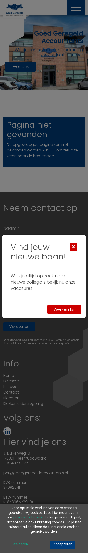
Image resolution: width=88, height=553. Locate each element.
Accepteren (63, 544)
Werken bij (64, 309)
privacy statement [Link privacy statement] (28, 517)
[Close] (73, 247)
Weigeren (20, 544)
